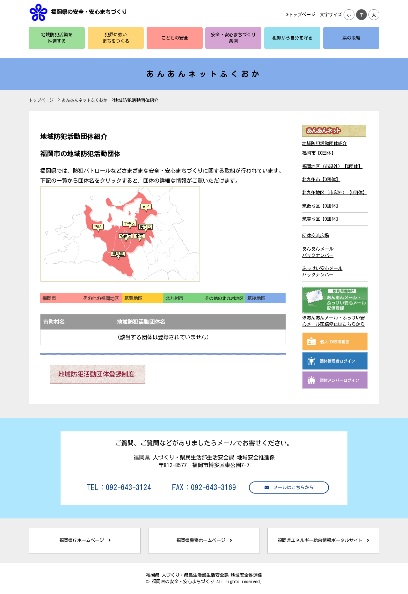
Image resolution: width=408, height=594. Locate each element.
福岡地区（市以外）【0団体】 (332, 166)
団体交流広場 (315, 235)
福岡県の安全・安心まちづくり (89, 12)
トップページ (300, 14)
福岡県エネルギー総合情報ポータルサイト (323, 540)
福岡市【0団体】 (319, 152)
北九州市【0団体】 (321, 179)
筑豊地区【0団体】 (321, 218)
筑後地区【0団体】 (321, 205)
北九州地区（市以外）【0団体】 (334, 192)
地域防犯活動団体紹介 (324, 143)
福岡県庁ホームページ (85, 540)
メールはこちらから (289, 487)
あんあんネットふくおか (84, 100)
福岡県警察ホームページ (204, 540)
